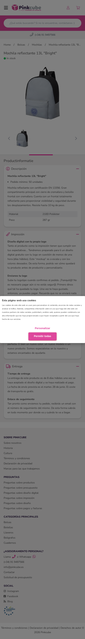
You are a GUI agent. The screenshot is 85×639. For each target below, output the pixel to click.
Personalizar (42, 328)
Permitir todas (42, 336)
